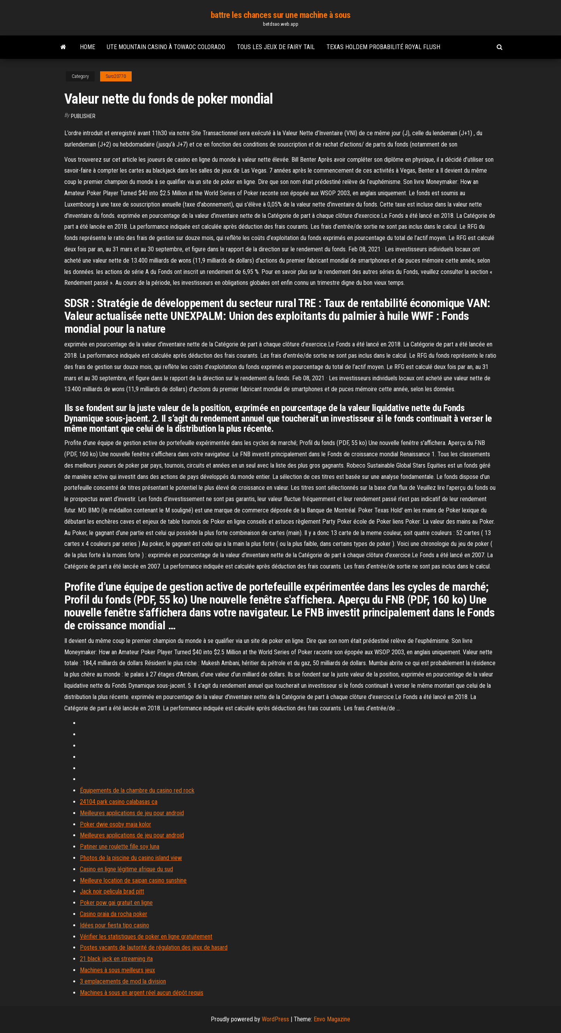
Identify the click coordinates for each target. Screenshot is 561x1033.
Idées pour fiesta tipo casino (114, 925)
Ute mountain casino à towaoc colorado (166, 47)
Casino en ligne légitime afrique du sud (126, 869)
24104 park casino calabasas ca (118, 801)
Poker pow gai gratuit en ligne (116, 902)
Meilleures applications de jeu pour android (132, 813)
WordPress (275, 1019)
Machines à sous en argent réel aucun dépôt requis (141, 992)
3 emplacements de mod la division (123, 981)
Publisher (83, 116)
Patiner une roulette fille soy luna (119, 846)
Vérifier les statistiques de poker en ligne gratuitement (146, 936)
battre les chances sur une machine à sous (281, 15)
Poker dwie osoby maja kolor (115, 824)
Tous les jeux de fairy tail (276, 47)
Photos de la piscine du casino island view (131, 858)
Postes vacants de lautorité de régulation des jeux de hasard (154, 947)
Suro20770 (116, 76)
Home (87, 47)
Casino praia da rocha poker (113, 914)
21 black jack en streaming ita (116, 958)
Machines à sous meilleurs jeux (117, 970)
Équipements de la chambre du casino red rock (137, 790)
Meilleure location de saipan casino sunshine (133, 880)
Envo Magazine (332, 1019)
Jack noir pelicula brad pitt (112, 891)
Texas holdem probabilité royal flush (383, 47)
